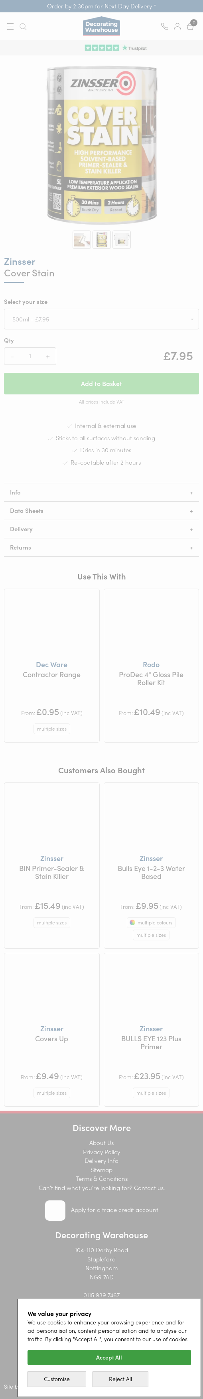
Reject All (120, 1379)
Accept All (109, 1357)
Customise (57, 1379)
